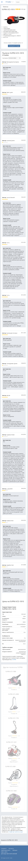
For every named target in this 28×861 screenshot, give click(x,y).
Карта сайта (4, 852)
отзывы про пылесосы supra (15, 832)
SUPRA (14, 659)
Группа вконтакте (5, 850)
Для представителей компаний (9, 853)
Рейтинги (14, 850)
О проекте (3, 848)
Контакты (11, 848)
